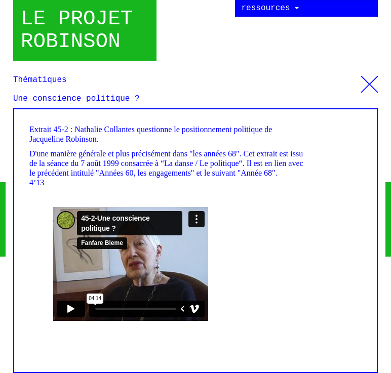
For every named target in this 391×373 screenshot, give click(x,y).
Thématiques (369, 80)
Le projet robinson (77, 30)
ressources (270, 8)
